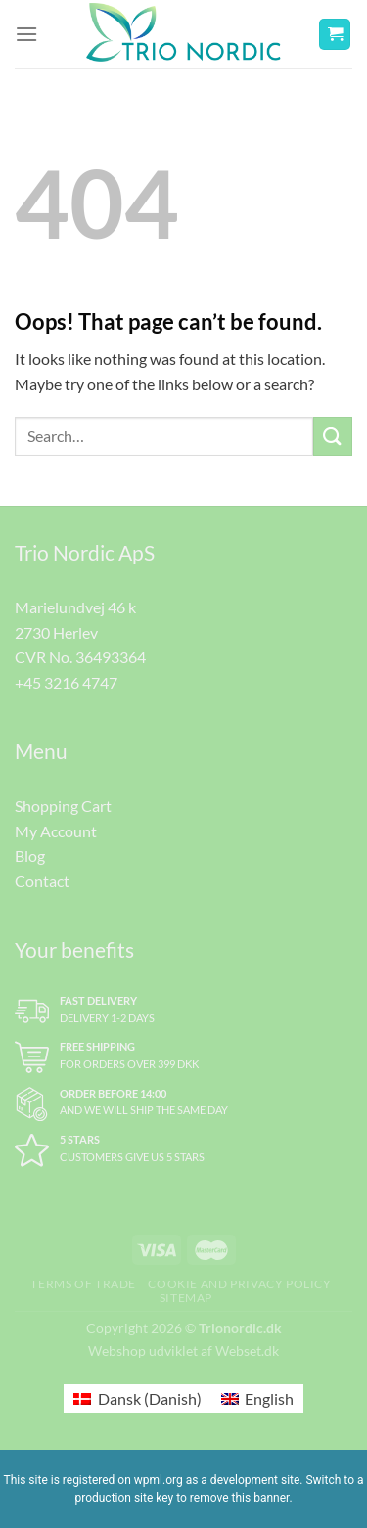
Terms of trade (83, 1284)
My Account (56, 831)
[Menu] (26, 34)
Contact (42, 881)
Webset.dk (247, 1350)
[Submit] (332, 436)
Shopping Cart (63, 805)
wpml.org (158, 1480)
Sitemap (186, 1297)
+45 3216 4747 (66, 682)
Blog (30, 855)
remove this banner (240, 1498)
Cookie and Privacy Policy (239, 1284)
